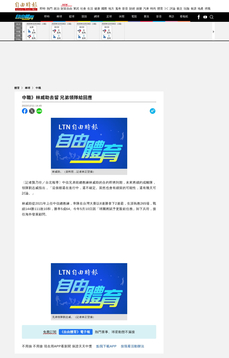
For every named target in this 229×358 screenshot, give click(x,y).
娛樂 (139, 8)
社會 (83, 8)
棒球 (59, 16)
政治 (56, 8)
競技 (84, 16)
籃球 (71, 16)
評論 (172, 8)
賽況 (146, 16)
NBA (18, 28)
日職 (18, 35)
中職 (18, 32)
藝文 (179, 8)
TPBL (18, 39)
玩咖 (186, 8)
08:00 (56, 33)
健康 (97, 8)
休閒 (121, 16)
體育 (160, 8)
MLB (18, 24)
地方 (111, 8)
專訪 (171, 16)
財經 (132, 8)
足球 (109, 16)
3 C (166, 8)
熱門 (49, 8)
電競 (134, 16)
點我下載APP (106, 346)
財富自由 (66, 8)
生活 (90, 8)
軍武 (76, 8)
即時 (42, 8)
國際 (104, 8)
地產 (200, 8)
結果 (31, 33)
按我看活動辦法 (132, 346)
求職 (207, 8)
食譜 (193, 8)
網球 (96, 16)
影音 (125, 8)
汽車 (146, 8)
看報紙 (184, 16)
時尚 (153, 8)
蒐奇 (118, 8)
